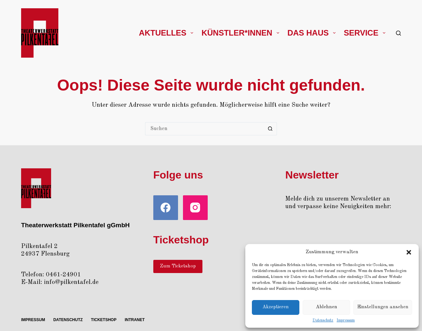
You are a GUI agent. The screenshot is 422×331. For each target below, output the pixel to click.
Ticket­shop (103, 319)
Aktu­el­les (167, 32)
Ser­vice (366, 32)
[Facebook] (165, 207)
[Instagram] (195, 207)
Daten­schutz (323, 320)
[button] (409, 252)
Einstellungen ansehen (382, 307)
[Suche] (398, 33)
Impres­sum (346, 320)
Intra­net (135, 319)
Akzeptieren (275, 307)
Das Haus (312, 32)
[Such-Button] (270, 128)
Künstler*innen (241, 32)
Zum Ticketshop (178, 266)
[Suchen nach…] (204, 128)
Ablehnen (326, 307)
